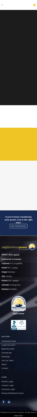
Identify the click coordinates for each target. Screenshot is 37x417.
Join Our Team (7, 360)
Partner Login (7, 381)
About (4, 364)
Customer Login (8, 389)
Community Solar (8, 341)
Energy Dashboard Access (12, 393)
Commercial (6, 353)
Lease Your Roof (8, 345)
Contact (4, 368)
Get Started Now (18, 226)
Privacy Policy (18, 415)
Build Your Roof (7, 349)
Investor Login (7, 385)
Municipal (5, 357)
